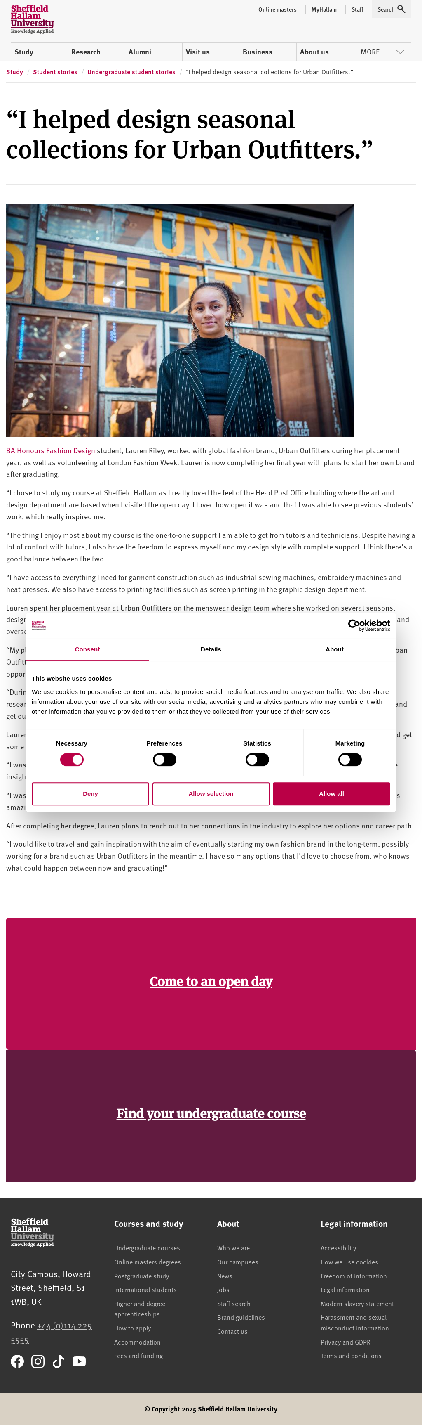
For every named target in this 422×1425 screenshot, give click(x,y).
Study (23, 51)
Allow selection (210, 793)
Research (86, 51)
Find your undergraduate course (211, 1112)
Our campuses (237, 1261)
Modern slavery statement (357, 1303)
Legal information (345, 1289)
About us (314, 51)
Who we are (233, 1247)
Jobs (223, 1289)
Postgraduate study (141, 1275)
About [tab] (335, 649)
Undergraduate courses (147, 1247)
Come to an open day (211, 980)
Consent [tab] (87, 649)
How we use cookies (349, 1261)
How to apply (132, 1327)
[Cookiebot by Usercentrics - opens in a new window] (354, 625)
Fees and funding (138, 1355)
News (224, 1275)
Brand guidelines (241, 1316)
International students (145, 1289)
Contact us (232, 1330)
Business (257, 51)
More (382, 51)
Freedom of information (354, 1275)
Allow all (331, 793)
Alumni (140, 51)
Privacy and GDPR (345, 1341)
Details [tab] (211, 649)
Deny (90, 793)
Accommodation (137, 1341)
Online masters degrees (147, 1261)
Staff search (234, 1303)
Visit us (198, 51)
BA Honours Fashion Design (50, 450)
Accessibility (338, 1247)
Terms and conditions (351, 1355)
